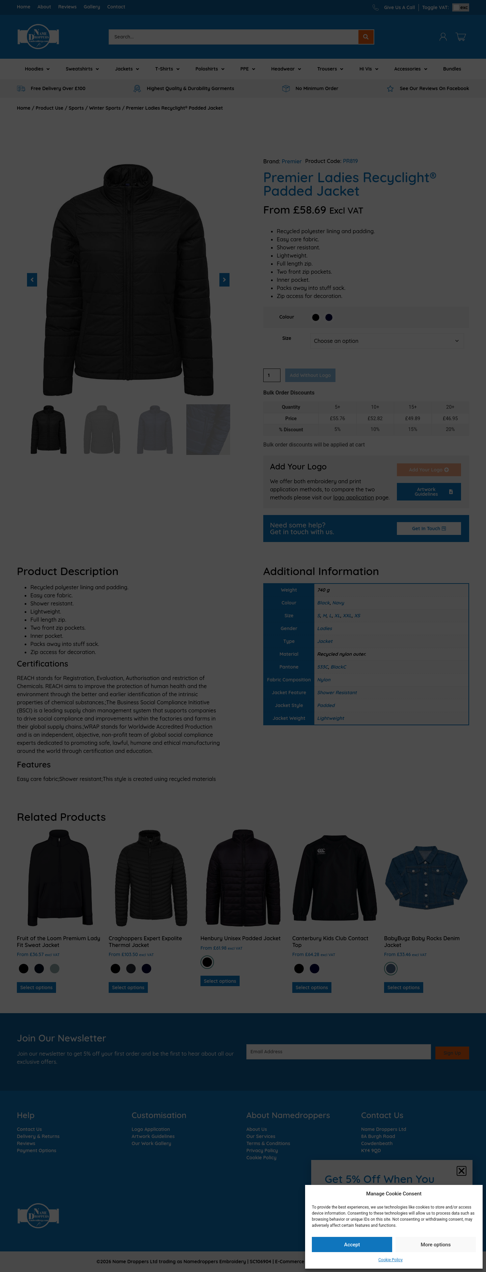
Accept (352, 1245)
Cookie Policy (390, 1259)
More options (436, 1245)
